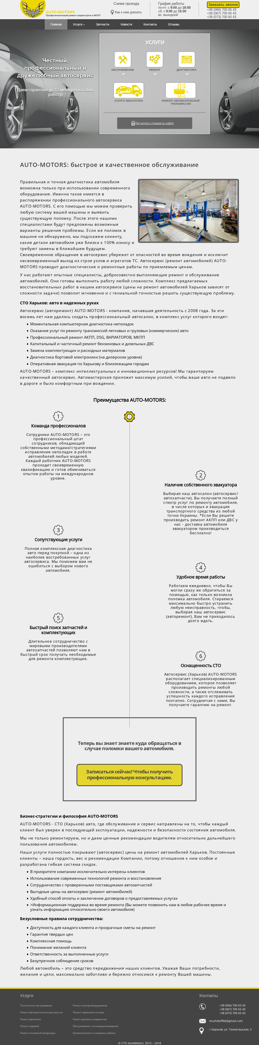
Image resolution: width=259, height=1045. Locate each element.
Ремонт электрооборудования (90, 1005)
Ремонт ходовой (29, 1026)
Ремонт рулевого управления (90, 1019)
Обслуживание (122, 69)
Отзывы (173, 24)
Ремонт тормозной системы (88, 1012)
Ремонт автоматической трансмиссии (181, 93)
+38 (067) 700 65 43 (221, 13)
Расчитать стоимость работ (154, 123)
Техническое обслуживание (36, 1005)
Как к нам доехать (126, 12)
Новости (126, 24)
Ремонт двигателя (30, 1019)
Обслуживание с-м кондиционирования (95, 1026)
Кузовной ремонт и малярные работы (94, 1033)
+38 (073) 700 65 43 (221, 17)
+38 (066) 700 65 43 (221, 9)
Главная (56, 24)
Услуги (79, 24)
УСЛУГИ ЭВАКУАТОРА (129, 92)
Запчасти (102, 24)
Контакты (150, 24)
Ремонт (154, 69)
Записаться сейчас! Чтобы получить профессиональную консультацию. (129, 774)
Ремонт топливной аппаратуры (37, 1033)
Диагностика (187, 69)
